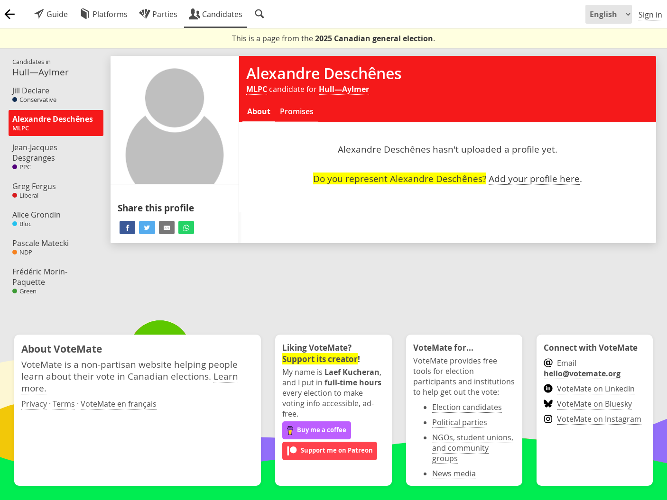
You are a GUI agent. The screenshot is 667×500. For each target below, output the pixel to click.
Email (582, 368)
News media (454, 473)
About (258, 111)
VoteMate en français (119, 404)
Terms (64, 404)
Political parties (459, 422)
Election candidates (467, 407)
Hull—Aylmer (344, 89)
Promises (297, 111)
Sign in (650, 14)
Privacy (34, 404)
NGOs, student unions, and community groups (472, 448)
